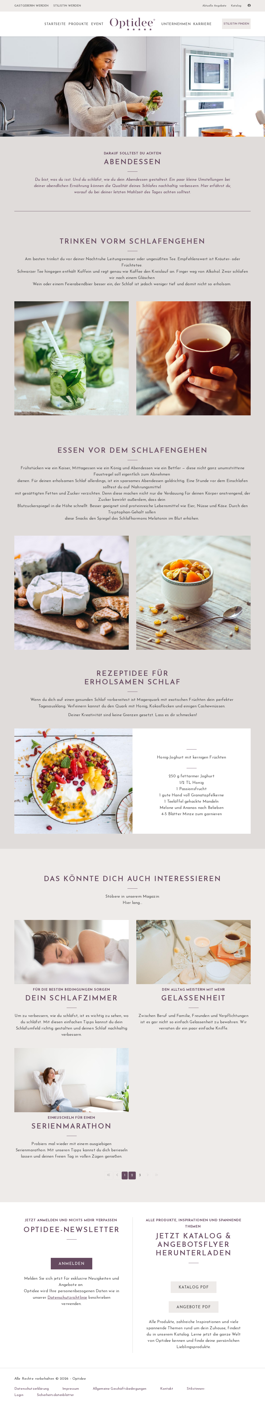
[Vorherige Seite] (117, 1175)
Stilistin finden (236, 23)
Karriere (202, 24)
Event (97, 24)
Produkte (78, 24)
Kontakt (166, 1388)
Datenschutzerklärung (31, 1388)
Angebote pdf (193, 1307)
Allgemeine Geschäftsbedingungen (120, 1388)
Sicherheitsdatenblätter (55, 1395)
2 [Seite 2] (132, 1175)
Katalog (236, 5)
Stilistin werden (67, 5)
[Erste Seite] (108, 1175)
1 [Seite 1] (124, 1175)
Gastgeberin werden (31, 5)
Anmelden (71, 1264)
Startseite (55, 24)
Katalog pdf (193, 1287)
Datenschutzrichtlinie (67, 1298)
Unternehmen (176, 24)
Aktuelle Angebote (214, 5)
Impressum (70, 1388)
